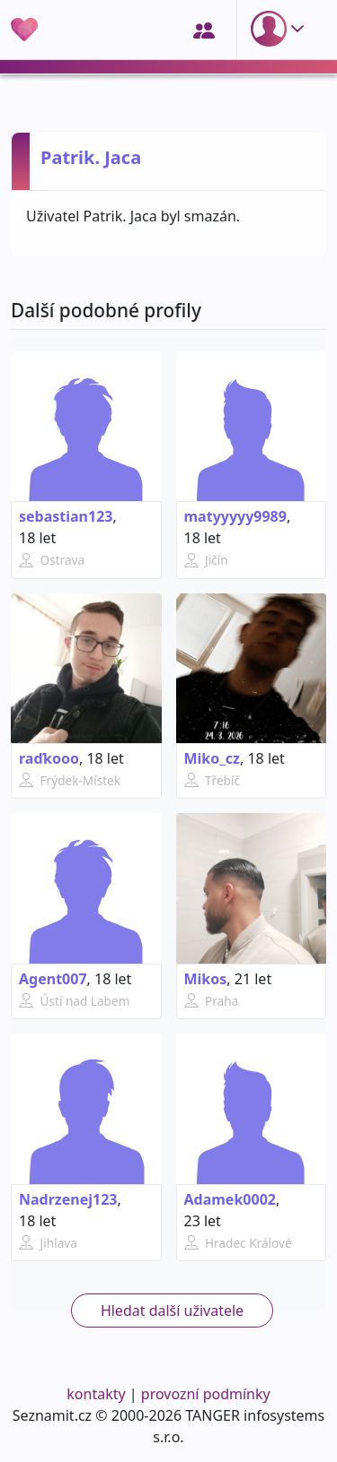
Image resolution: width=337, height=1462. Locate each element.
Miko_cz (212, 758)
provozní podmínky (205, 1394)
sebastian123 (65, 516)
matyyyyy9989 (235, 516)
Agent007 (53, 979)
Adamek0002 (230, 1199)
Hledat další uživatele (172, 1310)
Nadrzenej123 (68, 1199)
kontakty (96, 1394)
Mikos (205, 979)
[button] (281, 29)
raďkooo (49, 758)
